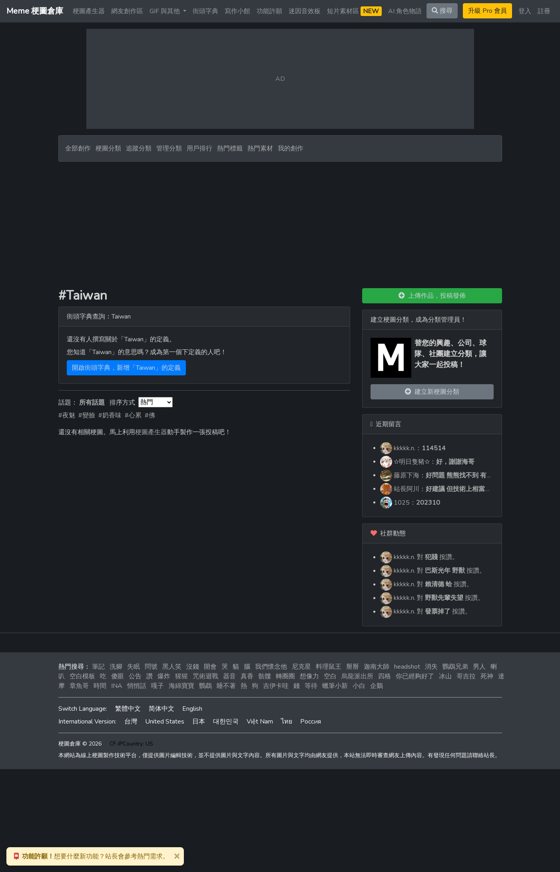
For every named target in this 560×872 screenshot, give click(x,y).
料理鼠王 (328, 666)
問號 (151, 666)
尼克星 (301, 666)
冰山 (445, 676)
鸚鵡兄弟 (455, 666)
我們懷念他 (271, 666)
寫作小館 (237, 11)
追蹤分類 (138, 148)
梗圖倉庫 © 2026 (80, 744)
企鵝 (376, 686)
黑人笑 (171, 666)
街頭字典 (205, 11)
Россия (310, 721)
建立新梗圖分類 (432, 391)
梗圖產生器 (89, 11)
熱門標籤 (230, 148)
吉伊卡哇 (276, 686)
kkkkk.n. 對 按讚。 (419, 557)
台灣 (130, 721)
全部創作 (78, 148)
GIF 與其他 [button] (165, 11)
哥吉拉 (466, 676)
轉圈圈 (285, 676)
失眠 (133, 666)
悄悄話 (136, 686)
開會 (210, 666)
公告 (135, 676)
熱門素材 (260, 148)
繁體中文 (128, 708)
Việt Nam (260, 721)
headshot (407, 666)
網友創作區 (127, 11)
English (192, 708)
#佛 (150, 415)
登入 (524, 11)
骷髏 (264, 676)
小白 (359, 686)
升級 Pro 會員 (487, 10)
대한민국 (226, 721)
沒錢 (192, 666)
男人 (479, 666)
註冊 (544, 11)
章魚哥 (79, 686)
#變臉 (86, 415)
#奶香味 (110, 415)
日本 (198, 721)
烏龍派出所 (357, 676)
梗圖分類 (108, 148)
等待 (311, 686)
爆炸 (163, 676)
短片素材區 (354, 11)
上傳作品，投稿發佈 (432, 295)
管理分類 (169, 148)
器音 (229, 676)
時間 (100, 686)
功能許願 (269, 11)
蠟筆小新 (335, 686)
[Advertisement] (280, 222)
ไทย (286, 721)
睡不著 (226, 686)
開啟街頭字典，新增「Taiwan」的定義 (126, 367)
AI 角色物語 (405, 11)
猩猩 (181, 676)
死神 (486, 676)
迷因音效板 (305, 11)
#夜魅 (66, 415)
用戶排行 (199, 148)
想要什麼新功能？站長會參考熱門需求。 (90, 856)
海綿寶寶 (181, 686)
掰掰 (352, 666)
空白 (330, 676)
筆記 (98, 666)
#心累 (133, 415)
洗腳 (116, 666)
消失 (431, 666)
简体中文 (161, 708)
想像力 (309, 676)
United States (164, 721)
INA (116, 686)
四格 (384, 676)
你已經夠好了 (415, 676)
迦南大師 (376, 666)
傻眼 (117, 676)
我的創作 (290, 148)
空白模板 (82, 676)
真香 (247, 676)
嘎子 (157, 686)
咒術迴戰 (205, 676)
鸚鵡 (205, 686)
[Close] (176, 856)
